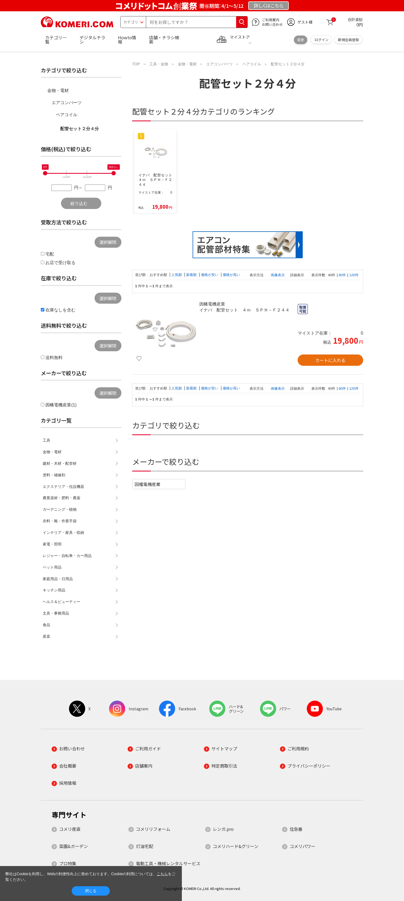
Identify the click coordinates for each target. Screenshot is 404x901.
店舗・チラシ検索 (164, 39)
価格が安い (210, 275)
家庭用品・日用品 (58, 579)
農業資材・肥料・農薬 (61, 498)
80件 (342, 275)
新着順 (192, 275)
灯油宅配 (144, 846)
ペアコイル (66, 114)
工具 (46, 440)
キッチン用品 (54, 590)
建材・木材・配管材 (60, 463)
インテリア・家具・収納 (63, 532)
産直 (46, 636)
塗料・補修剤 (54, 475)
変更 (300, 39)
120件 (353, 275)
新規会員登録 (348, 39)
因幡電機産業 (147, 484)
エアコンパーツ (67, 102)
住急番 (296, 829)
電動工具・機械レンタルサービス (168, 863)
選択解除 (108, 242)
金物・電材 (58, 90)
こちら (162, 874)
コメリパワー (302, 846)
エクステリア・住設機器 (63, 486)
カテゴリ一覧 (56, 39)
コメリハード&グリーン (235, 846)
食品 (46, 625)
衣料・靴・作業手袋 (60, 521)
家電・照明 (52, 544)
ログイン (322, 39)
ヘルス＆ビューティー (61, 602)
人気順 (177, 275)
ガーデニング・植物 (60, 509)
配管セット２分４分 (79, 128)
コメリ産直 (70, 829)
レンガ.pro (223, 829)
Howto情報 (127, 39)
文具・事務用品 (56, 613)
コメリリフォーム (153, 829)
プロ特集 (67, 863)
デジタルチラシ (92, 39)
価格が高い (231, 275)
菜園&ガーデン (73, 846)
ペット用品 (52, 567)
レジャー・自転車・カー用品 (67, 556)
